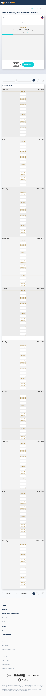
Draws (4, 626)
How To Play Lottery (8, 645)
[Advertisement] (23, 47)
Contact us (5, 656)
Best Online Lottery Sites (10, 613)
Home (23, 9)
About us (4, 653)
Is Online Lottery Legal (8, 649)
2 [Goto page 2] (37, 80)
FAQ (3, 641)
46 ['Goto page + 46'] (43, 80)
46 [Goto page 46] (43, 593)
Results (29, 9)
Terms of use (5, 660)
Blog (3, 630)
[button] (43, 2)
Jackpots (5, 622)
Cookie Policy (6, 664)
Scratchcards (6, 634)
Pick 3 (33, 9)
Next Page (24, 80)
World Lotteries (7, 618)
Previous (8, 80)
